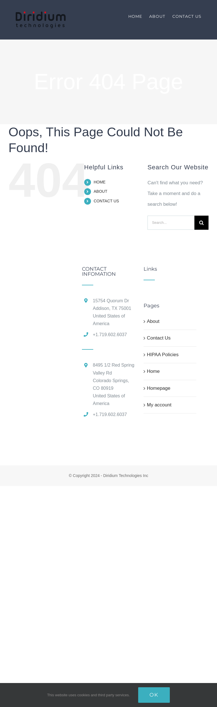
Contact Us (159, 338)
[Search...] (170, 223)
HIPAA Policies (163, 354)
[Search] (201, 223)
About (153, 321)
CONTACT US (106, 201)
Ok (154, 695)
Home (153, 371)
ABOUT (100, 191)
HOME (99, 182)
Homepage (158, 388)
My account (159, 405)
